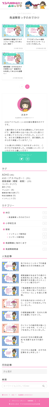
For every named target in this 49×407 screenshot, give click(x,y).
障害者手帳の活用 (9, 193)
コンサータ (7, 184)
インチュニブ (7, 198)
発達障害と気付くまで (26, 243)
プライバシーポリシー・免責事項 (22, 401)
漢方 (4, 187)
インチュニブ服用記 (28, 234)
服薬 (26, 229)
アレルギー (6, 190)
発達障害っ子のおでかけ (28, 217)
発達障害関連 (26, 249)
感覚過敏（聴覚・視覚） (14, 181)
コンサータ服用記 (28, 237)
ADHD (5, 174)
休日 (26, 212)
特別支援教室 (7, 196)
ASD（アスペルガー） (13, 178)
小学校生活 (26, 223)
